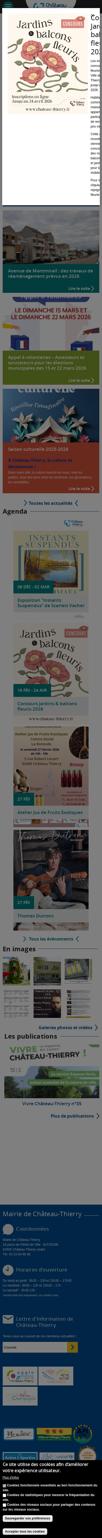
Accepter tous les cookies (25, 1531)
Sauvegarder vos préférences (27, 1518)
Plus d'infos (11, 1477)
